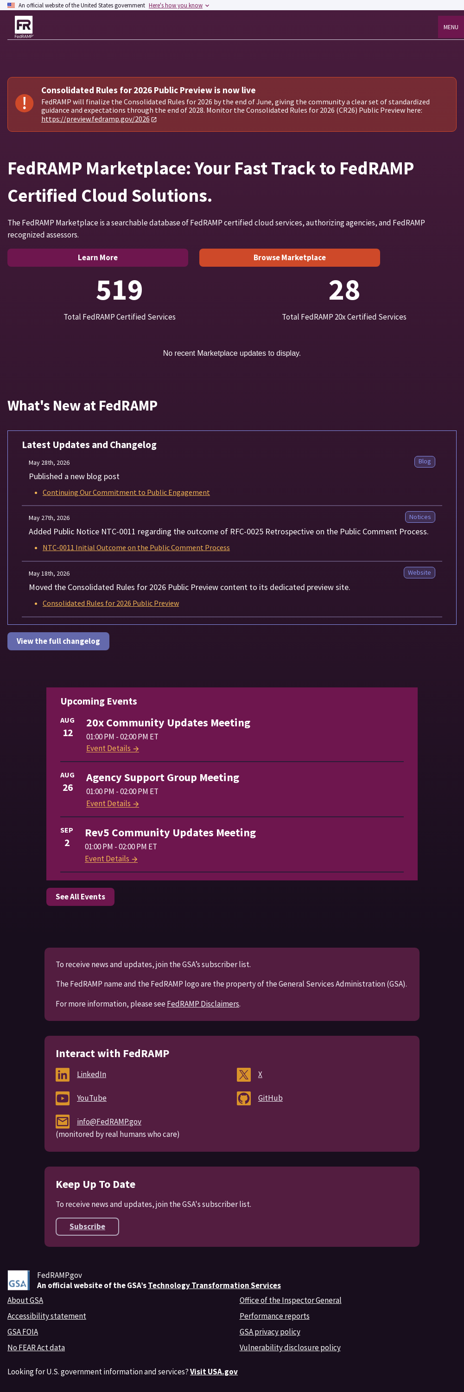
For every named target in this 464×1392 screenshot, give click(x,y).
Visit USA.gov (214, 1371)
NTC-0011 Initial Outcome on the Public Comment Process (136, 547)
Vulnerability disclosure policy (290, 1347)
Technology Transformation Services (214, 1285)
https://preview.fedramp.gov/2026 (95, 118)
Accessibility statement (46, 1316)
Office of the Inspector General (291, 1300)
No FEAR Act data (36, 1347)
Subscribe (87, 1226)
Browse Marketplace (290, 257)
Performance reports (275, 1316)
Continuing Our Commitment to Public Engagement (126, 492)
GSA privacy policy (270, 1332)
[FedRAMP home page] (24, 27)
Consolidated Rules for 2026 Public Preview (111, 603)
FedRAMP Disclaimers (203, 1004)
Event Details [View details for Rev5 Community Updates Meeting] (112, 858)
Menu (451, 27)
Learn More (98, 257)
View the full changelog (58, 641)
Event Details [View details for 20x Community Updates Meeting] (113, 748)
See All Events (80, 897)
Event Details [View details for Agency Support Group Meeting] (113, 803)
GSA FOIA (22, 1332)
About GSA (25, 1300)
